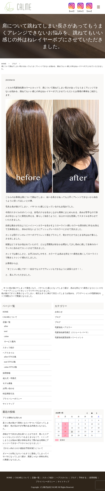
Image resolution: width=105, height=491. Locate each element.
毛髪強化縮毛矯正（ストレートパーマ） (72, 332)
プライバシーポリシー (12, 399)
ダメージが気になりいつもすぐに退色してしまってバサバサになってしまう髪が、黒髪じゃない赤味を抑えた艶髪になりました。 (26, 457)
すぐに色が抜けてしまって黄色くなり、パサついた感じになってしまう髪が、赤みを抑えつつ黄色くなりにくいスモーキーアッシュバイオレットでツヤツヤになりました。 (53, 289)
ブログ (14, 64)
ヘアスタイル (8, 353)
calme (6, 336)
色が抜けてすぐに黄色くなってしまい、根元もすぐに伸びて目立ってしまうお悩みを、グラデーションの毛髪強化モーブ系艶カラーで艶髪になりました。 (51, 294)
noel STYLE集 (10, 362)
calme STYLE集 (10, 367)
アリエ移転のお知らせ (12, 418)
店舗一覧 (6, 322)
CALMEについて (10, 317)
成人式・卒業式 (9, 378)
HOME (3, 64)
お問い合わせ (8, 388)
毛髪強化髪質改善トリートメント (69, 337)
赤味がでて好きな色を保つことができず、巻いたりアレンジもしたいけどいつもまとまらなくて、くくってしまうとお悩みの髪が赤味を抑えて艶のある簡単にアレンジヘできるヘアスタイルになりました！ (26, 438)
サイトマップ (8, 404)
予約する (83, 478)
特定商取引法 (8, 394)
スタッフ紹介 (8, 348)
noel (5, 331)
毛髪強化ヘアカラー (63, 327)
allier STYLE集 (10, 357)
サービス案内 (10, 342)
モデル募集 (7, 383)
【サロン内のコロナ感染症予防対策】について (23, 448)
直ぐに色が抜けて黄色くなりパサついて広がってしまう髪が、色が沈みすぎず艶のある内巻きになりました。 (26, 426)
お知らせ (58, 312)
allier (6, 326)
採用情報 (6, 373)
